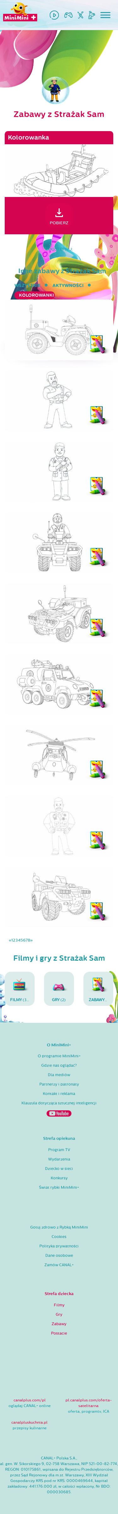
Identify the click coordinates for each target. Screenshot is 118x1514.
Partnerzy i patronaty (59, 1084)
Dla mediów (59, 1075)
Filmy (59, 1305)
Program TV (59, 1150)
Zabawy (59, 1324)
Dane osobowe (59, 1255)
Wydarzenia (59, 1159)
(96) (101, 988)
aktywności (68, 286)
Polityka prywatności (59, 1246)
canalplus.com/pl (30, 1400)
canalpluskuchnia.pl (29, 1422)
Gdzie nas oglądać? (59, 1065)
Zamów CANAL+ (59, 1265)
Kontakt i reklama (59, 1094)
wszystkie (27, 286)
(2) (59, 988)
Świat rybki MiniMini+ (59, 1187)
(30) (20, 988)
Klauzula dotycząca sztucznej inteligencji (59, 1103)
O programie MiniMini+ (59, 1056)
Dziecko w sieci (59, 1169)
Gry (59, 1314)
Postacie (59, 1333)
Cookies (59, 1237)
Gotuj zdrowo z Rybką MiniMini (59, 1227)
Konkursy (59, 1178)
